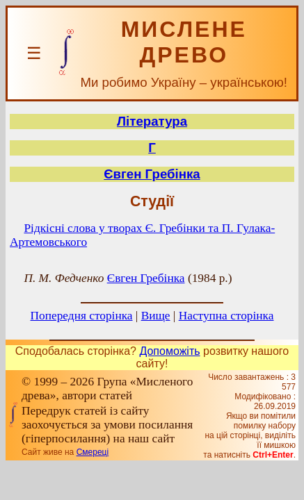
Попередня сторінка (82, 315)
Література (152, 121)
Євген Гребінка (152, 174)
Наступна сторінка (226, 315)
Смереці (93, 452)
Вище (155, 315)
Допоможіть (169, 351)
